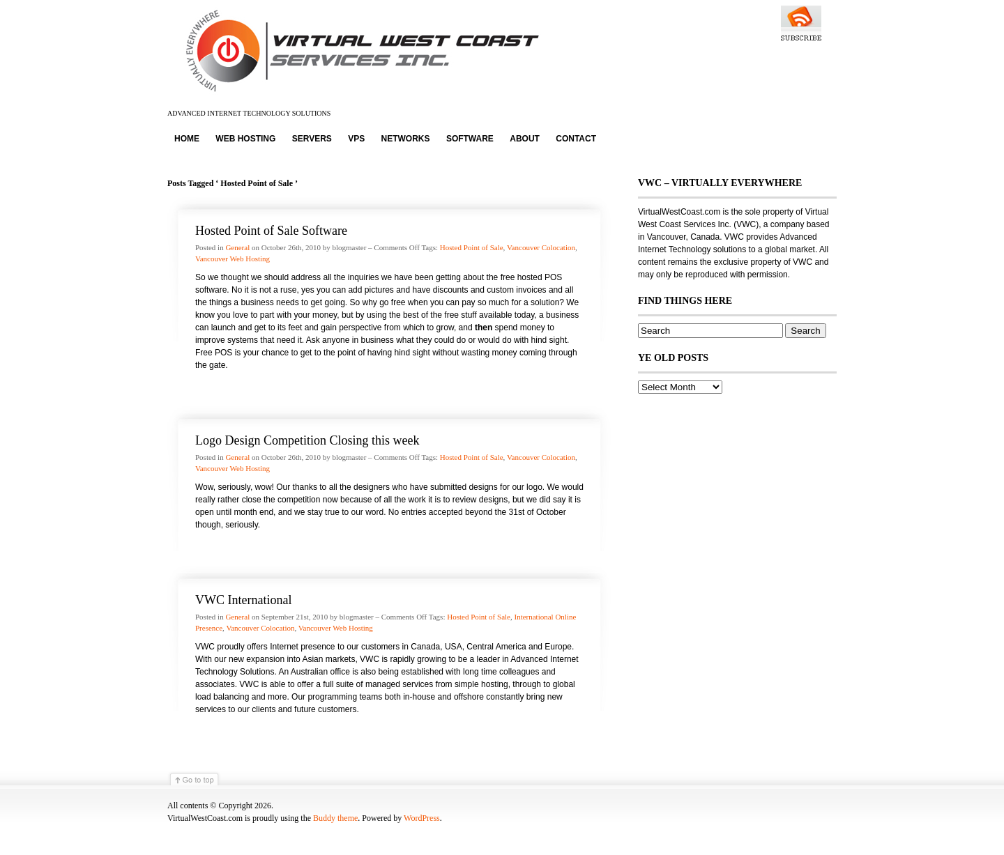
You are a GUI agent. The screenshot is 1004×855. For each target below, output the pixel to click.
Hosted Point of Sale (471, 247)
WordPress (422, 818)
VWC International (243, 600)
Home (186, 139)
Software (470, 139)
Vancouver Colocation (541, 247)
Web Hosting (245, 139)
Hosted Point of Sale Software (271, 231)
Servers (312, 139)
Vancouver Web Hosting (232, 258)
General (237, 247)
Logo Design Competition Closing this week (307, 440)
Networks (405, 139)
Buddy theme (335, 818)
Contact (576, 139)
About (525, 139)
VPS (356, 139)
